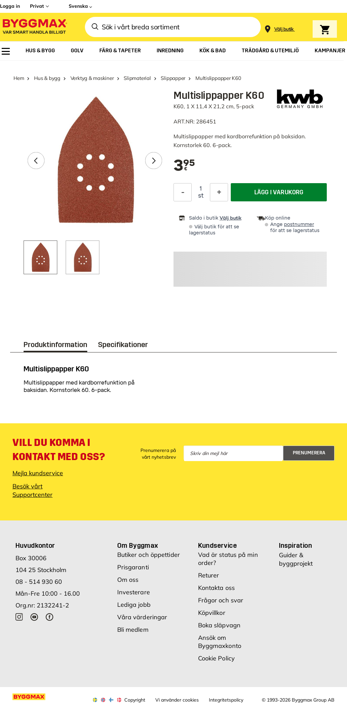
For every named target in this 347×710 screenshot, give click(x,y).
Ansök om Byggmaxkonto (219, 642)
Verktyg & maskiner (92, 78)
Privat (37, 6)
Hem (18, 78)
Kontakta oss (216, 588)
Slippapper (173, 78)
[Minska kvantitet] (183, 192)
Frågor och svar (221, 600)
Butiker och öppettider (148, 555)
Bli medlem (133, 629)
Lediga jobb (134, 604)
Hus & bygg (47, 78)
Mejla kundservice (37, 473)
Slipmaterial (137, 78)
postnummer (299, 224)
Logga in (10, 6)
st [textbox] (200, 195)
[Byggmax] (34, 27)
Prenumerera (309, 453)
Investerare (133, 592)
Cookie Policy (216, 658)
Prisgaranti (133, 567)
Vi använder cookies (177, 700)
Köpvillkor (211, 613)
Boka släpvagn (219, 625)
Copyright (134, 700)
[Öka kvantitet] (219, 192)
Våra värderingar (142, 617)
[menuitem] (6, 51)
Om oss (128, 580)
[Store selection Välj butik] (284, 29)
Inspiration (295, 545)
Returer (208, 575)
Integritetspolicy (226, 700)
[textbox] (184, 166)
